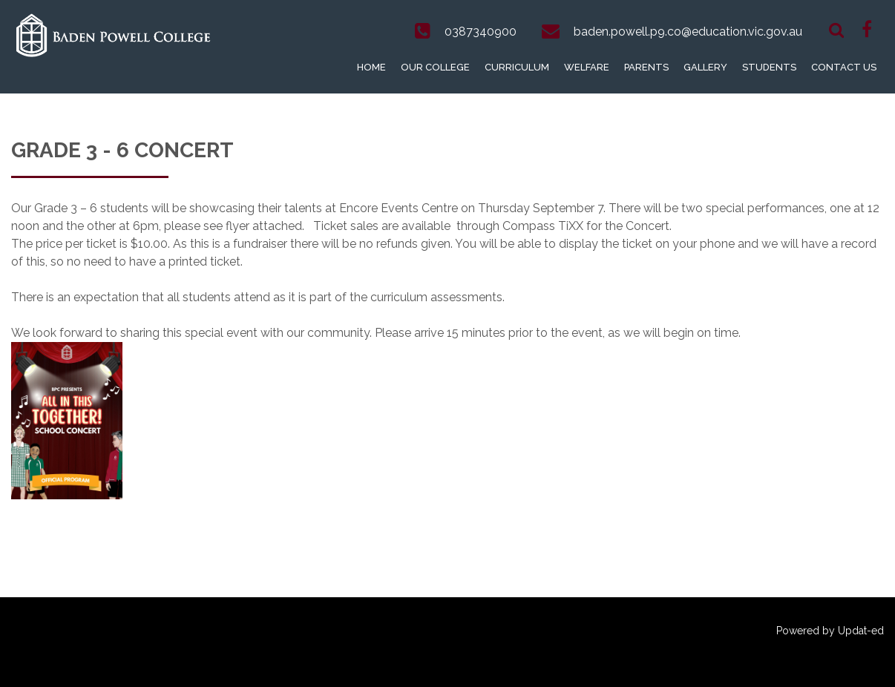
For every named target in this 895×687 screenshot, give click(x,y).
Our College (435, 67)
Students (769, 67)
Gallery (705, 67)
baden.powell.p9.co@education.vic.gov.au (688, 31)
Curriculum (517, 67)
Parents (646, 67)
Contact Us (843, 67)
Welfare (586, 67)
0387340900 (481, 31)
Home (371, 67)
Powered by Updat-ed (830, 631)
